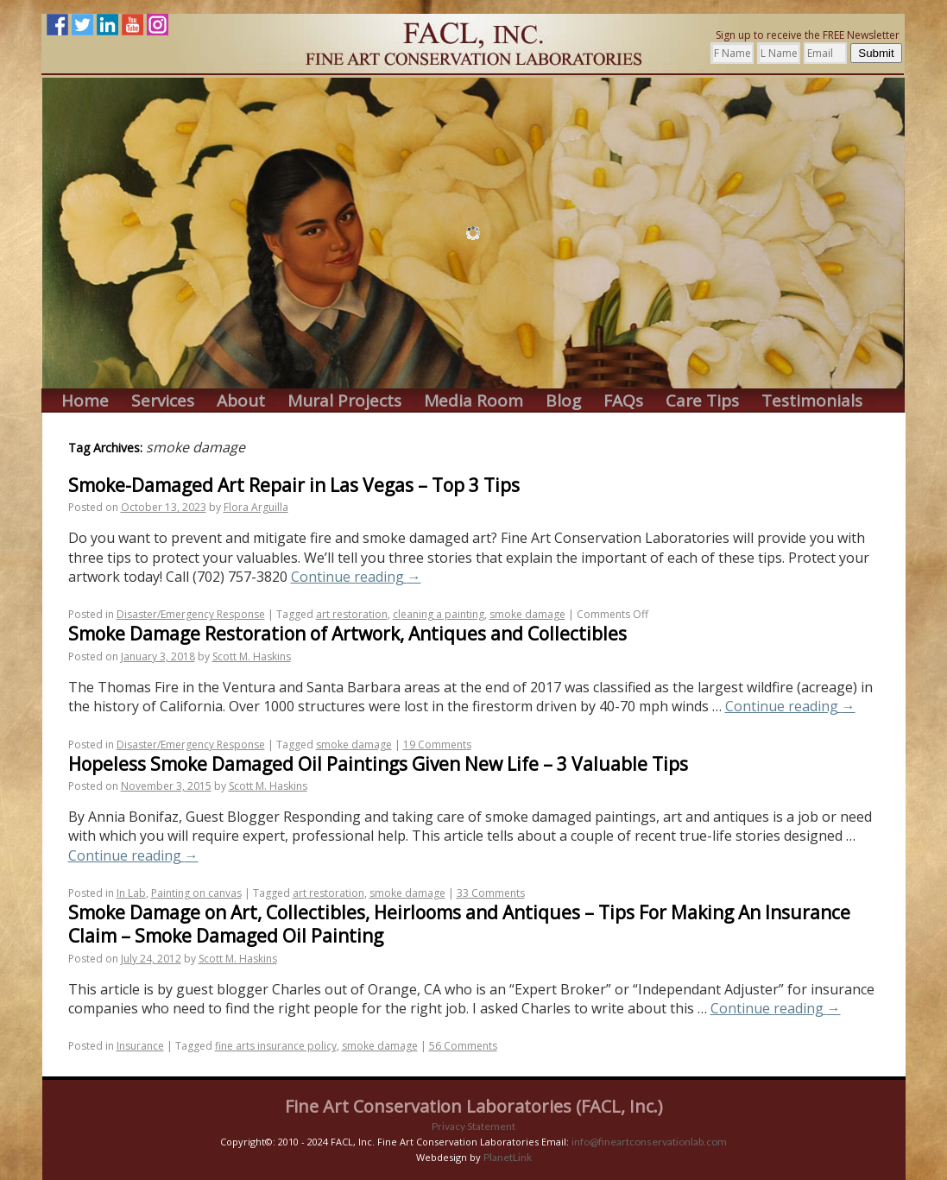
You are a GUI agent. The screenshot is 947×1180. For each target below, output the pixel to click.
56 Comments (463, 1045)
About (241, 401)
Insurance (140, 1045)
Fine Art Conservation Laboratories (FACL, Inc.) (474, 1106)
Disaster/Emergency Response (191, 614)
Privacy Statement (473, 1126)
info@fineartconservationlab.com (649, 1141)
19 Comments (437, 744)
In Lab (131, 893)
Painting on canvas (196, 893)
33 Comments (491, 893)
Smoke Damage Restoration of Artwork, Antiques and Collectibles (347, 634)
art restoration (352, 614)
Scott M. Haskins (251, 656)
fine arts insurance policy (276, 1045)
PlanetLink (507, 1157)
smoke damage (527, 614)
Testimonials (811, 401)
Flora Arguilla (256, 507)
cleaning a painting (438, 614)
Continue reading (356, 576)
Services (162, 401)
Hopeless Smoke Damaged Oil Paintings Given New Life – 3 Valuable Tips (378, 764)
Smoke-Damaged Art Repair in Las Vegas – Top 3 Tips (294, 485)
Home (85, 401)
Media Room (473, 401)
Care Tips (702, 401)
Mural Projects (344, 401)
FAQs (623, 401)
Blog (563, 401)
